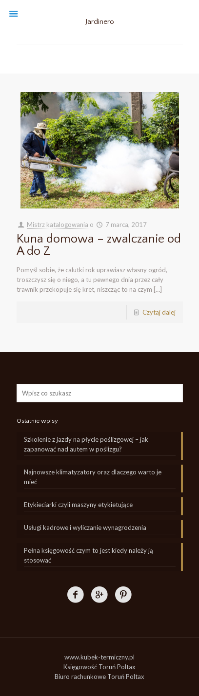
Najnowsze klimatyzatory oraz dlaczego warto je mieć (92, 477)
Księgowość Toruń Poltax (99, 667)
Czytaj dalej (159, 312)
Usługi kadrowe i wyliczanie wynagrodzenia (85, 527)
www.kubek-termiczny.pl (99, 657)
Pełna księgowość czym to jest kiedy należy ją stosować (88, 555)
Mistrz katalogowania (57, 224)
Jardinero (99, 22)
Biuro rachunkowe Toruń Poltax (99, 676)
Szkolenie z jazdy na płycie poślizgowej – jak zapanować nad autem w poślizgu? (86, 444)
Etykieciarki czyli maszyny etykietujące (78, 504)
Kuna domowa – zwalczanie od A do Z (99, 245)
